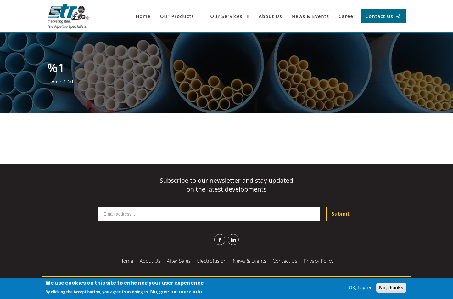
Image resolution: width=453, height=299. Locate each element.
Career (346, 16)
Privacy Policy (318, 260)
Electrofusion (211, 260)
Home (143, 16)
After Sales (179, 260)
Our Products (180, 16)
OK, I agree (360, 288)
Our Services (229, 16)
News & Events (310, 16)
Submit (341, 213)
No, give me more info (176, 291)
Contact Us (380, 16)
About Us (270, 16)
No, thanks (391, 287)
